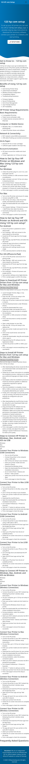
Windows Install (5, 360)
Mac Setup (14, 288)
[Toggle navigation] (26, 2)
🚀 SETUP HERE (14, 42)
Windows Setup (5, 288)
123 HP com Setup (8, 2)
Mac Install (14, 360)
